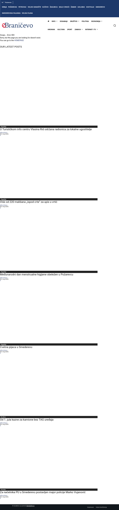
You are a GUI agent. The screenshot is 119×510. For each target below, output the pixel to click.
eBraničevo (3, 132)
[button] (115, 25)
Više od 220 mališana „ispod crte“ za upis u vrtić (28, 201)
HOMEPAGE (19, 40)
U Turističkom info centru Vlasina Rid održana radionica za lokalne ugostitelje (46, 129)
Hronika (3, 489)
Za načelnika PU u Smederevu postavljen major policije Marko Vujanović (43, 492)
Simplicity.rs (30, 506)
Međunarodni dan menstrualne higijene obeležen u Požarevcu (36, 274)
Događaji (3, 127)
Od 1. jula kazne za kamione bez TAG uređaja (26, 419)
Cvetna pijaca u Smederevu (16, 347)
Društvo (3, 417)
